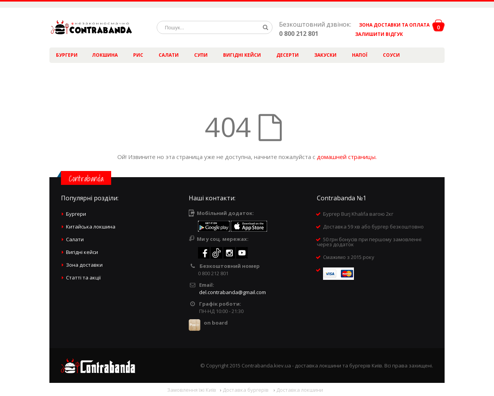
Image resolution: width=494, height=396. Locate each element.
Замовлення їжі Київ (191, 389)
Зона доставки (84, 264)
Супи (201, 55)
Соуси (391, 55)
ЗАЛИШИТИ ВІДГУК (376, 34)
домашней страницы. (347, 157)
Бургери (67, 55)
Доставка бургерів (246, 389)
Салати (169, 55)
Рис (138, 55)
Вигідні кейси (242, 55)
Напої (359, 55)
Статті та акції (83, 277)
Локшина (105, 55)
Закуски (325, 55)
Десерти (287, 55)
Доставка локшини (299, 389)
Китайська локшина (90, 226)
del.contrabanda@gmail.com (232, 292)
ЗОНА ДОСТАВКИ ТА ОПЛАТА (394, 25)
